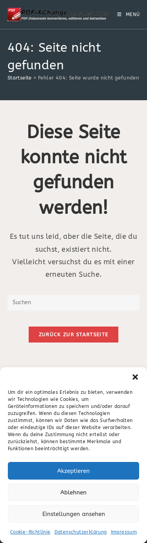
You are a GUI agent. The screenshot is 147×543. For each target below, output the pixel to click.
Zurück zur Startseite (73, 334)
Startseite (19, 78)
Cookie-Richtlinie (30, 532)
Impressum (124, 532)
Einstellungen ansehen (73, 514)
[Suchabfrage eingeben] (73, 302)
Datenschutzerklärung (80, 532)
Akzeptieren (73, 470)
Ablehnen (73, 492)
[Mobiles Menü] (128, 14)
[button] (135, 377)
